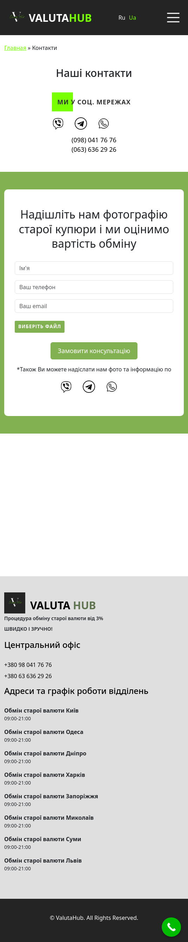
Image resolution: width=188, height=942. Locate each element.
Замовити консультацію (94, 350)
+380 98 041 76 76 (28, 665)
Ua (132, 17)
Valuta (48, 17)
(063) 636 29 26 (94, 149)
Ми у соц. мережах (93, 102)
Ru (122, 17)
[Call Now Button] (171, 927)
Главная (15, 48)
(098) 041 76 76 (94, 140)
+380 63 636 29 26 (28, 676)
